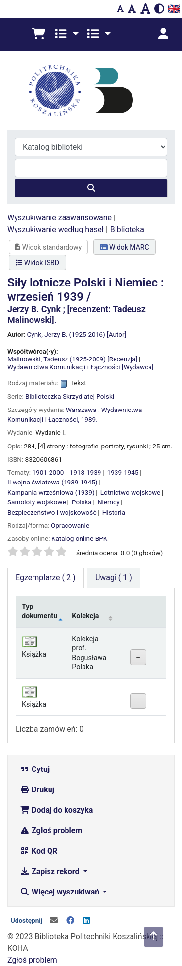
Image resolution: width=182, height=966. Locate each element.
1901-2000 (48, 472)
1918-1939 (85, 472)
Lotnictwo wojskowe (130, 492)
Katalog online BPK (79, 538)
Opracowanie (70, 525)
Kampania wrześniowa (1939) (51, 492)
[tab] (113, 578)
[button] (38, 34)
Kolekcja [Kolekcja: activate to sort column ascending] (85, 616)
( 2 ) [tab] (46, 577)
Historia (113, 512)
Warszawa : (82, 409)
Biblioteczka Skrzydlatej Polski (69, 396)
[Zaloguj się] (163, 34)
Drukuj (37, 789)
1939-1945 (123, 472)
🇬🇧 (174, 9)
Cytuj (35, 769)
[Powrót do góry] (153, 937)
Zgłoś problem (51, 830)
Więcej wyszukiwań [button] (60, 891)
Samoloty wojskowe (36, 502)
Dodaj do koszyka (56, 810)
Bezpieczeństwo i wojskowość (52, 512)
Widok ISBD (37, 263)
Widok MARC (124, 247)
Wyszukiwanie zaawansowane (59, 217)
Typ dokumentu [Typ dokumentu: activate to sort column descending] (39, 611)
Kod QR (38, 851)
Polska (82, 502)
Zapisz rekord (50, 871)
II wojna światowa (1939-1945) (52, 482)
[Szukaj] (91, 188)
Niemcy (109, 502)
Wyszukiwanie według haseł (55, 229)
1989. (89, 419)
